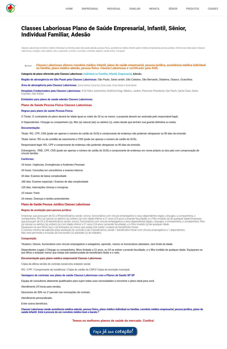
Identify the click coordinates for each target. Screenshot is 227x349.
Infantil (113, 73)
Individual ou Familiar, (95, 73)
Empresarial (125, 73)
